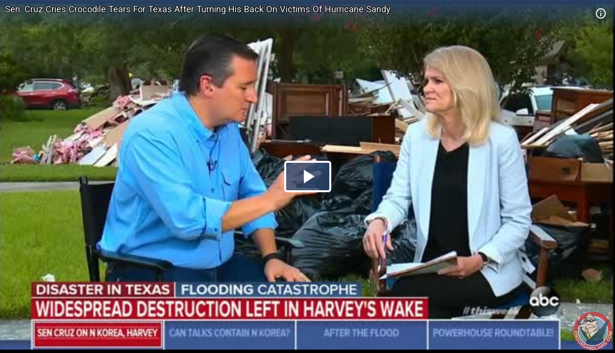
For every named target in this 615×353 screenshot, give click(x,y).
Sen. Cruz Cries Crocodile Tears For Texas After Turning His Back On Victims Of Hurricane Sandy (198, 9)
